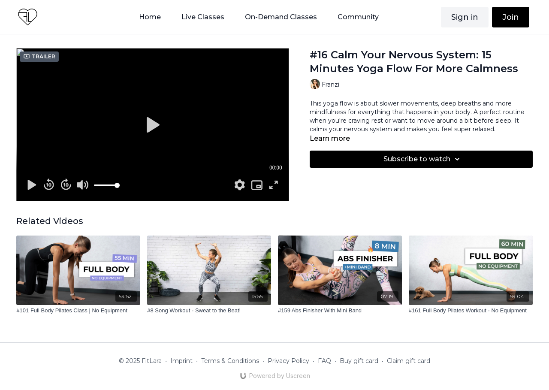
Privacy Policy (288, 361)
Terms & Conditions (230, 361)
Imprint (181, 361)
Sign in (464, 17)
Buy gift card (359, 361)
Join (510, 17)
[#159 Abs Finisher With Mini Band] (340, 310)
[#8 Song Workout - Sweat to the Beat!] (209, 310)
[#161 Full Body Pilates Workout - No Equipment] (471, 310)
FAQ (324, 361)
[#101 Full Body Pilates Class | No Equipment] (78, 310)
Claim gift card (408, 361)
